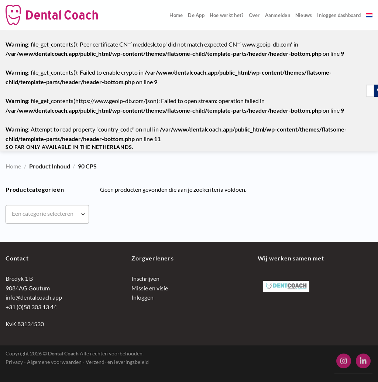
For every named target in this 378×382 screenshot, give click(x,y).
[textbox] (47, 213)
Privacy (14, 362)
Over (254, 15)
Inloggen (142, 297)
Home (176, 15)
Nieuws (303, 15)
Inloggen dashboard (339, 15)
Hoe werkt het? (227, 15)
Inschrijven (145, 278)
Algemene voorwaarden (54, 362)
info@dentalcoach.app (34, 297)
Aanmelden (277, 15)
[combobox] (47, 214)
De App (196, 15)
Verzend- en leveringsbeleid (117, 362)
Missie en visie (149, 287)
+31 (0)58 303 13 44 (31, 306)
